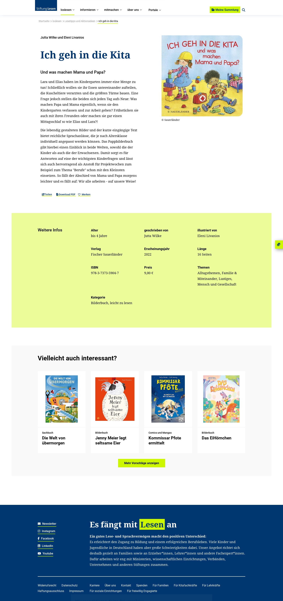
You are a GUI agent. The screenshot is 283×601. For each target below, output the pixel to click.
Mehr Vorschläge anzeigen (141, 463)
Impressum (76, 591)
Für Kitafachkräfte (185, 585)
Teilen (47, 194)
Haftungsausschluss (51, 591)
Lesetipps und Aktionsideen (80, 21)
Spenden (141, 585)
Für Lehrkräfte (211, 585)
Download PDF (66, 194)
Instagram (46, 531)
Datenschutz (70, 585)
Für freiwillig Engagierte (142, 591)
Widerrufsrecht (47, 585)
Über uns (110, 585)
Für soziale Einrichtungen (106, 591)
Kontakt (126, 585)
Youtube (45, 553)
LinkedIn (45, 546)
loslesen (57, 21)
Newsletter (47, 523)
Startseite (44, 21)
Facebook (46, 538)
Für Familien (161, 585)
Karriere (94, 585)
